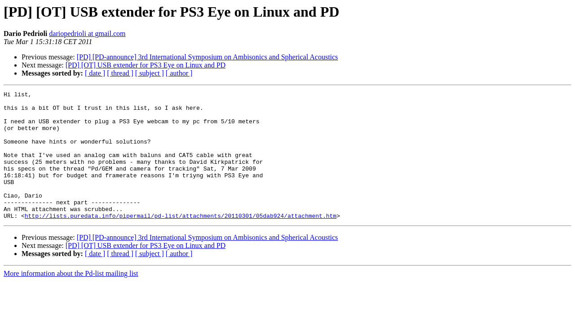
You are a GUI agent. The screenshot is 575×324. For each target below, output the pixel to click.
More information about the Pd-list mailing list (71, 299)
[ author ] (179, 73)
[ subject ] (149, 73)
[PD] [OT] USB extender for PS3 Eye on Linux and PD (146, 65)
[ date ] (95, 73)
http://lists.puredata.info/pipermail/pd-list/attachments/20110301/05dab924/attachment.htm (180, 241)
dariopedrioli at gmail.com (87, 33)
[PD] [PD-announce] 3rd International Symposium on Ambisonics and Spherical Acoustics (207, 57)
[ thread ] (120, 73)
